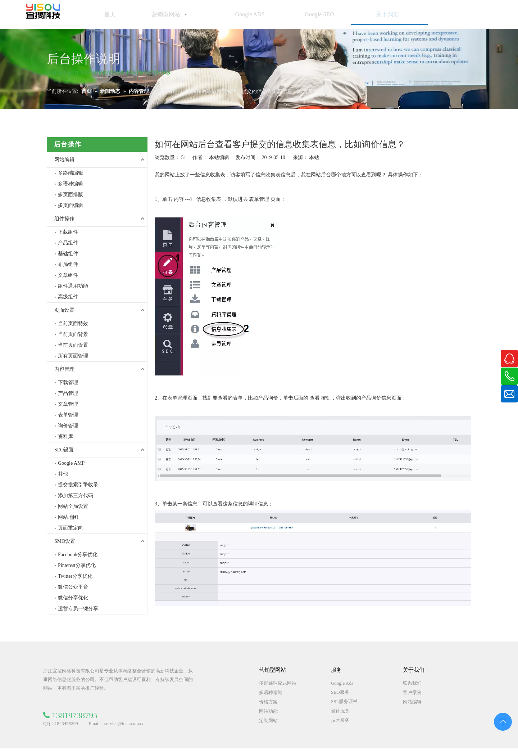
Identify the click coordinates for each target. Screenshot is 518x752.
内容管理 (64, 369)
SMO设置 (64, 541)
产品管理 (68, 393)
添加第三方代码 (75, 495)
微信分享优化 (73, 597)
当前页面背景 (73, 334)
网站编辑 (64, 159)
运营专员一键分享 (78, 608)
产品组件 (68, 243)
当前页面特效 (73, 323)
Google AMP (71, 463)
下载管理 (68, 382)
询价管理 (68, 425)
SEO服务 (340, 692)
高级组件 (68, 297)
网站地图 (68, 517)
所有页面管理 (73, 356)
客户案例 (412, 692)
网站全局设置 (73, 506)
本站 (314, 157)
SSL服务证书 (344, 701)
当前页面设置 (73, 345)
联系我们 (412, 683)
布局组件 (68, 264)
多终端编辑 (70, 173)
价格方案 (268, 701)
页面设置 (64, 310)
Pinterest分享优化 (77, 565)
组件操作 (64, 218)
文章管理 (68, 404)
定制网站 (268, 720)
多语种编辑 (70, 183)
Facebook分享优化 (77, 554)
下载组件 (68, 232)
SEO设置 (64, 449)
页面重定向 (70, 528)
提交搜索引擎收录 (78, 484)
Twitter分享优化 (75, 576)
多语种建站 (270, 692)
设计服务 (340, 710)
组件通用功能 (73, 286)
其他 (63, 474)
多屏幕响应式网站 (277, 683)
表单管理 (68, 415)
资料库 (65, 436)
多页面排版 (70, 194)
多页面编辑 (70, 205)
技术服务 (340, 720)
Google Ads (342, 683)
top (503, 721)
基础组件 (68, 253)
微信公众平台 (73, 587)
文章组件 (68, 275)
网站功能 (268, 711)
